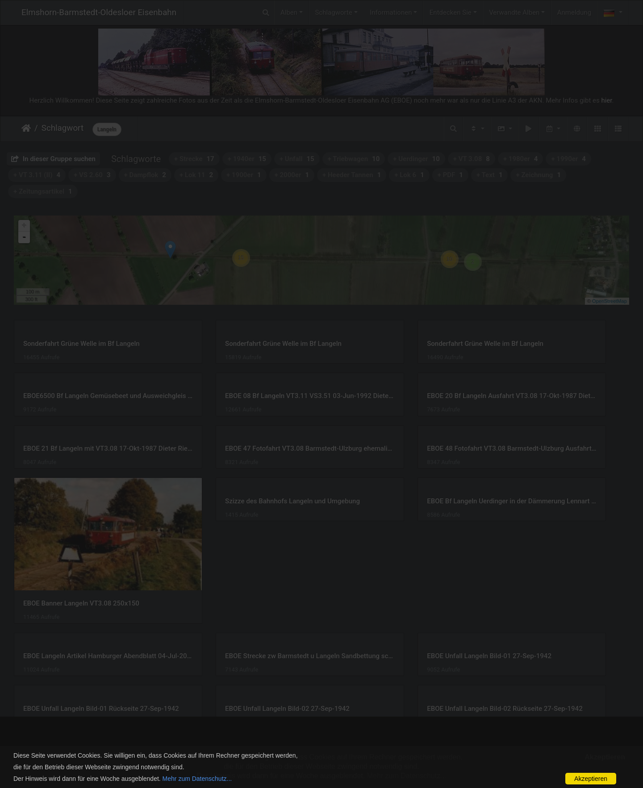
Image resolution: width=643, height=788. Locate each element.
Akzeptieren (590, 778)
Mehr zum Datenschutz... (197, 778)
